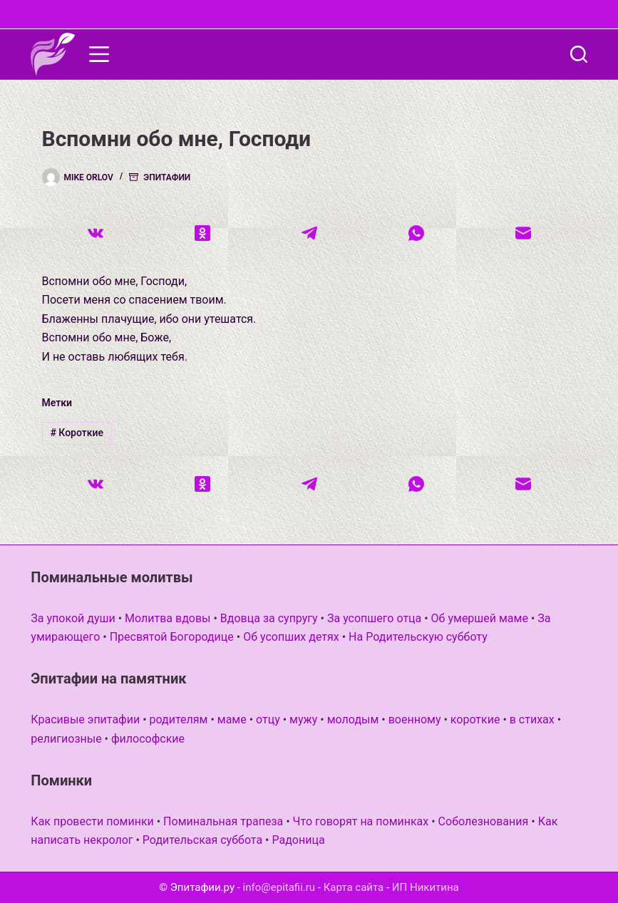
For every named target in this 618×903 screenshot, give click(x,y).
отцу (268, 719)
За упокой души (73, 618)
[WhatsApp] (416, 233)
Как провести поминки (92, 821)
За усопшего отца (374, 618)
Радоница (298, 840)
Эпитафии (166, 177)
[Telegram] (309, 233)
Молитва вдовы (167, 618)
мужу (303, 719)
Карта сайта (354, 887)
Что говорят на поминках (361, 821)
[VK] (95, 233)
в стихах (532, 719)
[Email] (523, 233)
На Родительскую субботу (418, 637)
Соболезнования (483, 821)
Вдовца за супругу (269, 618)
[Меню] (99, 54)
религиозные (66, 738)
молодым (353, 719)
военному (414, 719)
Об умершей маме (479, 618)
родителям (179, 719)
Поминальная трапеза (223, 821)
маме (232, 719)
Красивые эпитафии (85, 719)
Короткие (76, 432)
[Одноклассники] (202, 233)
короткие (475, 719)
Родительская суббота (202, 840)
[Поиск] (578, 54)
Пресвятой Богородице (172, 637)
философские (148, 738)
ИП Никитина (425, 887)
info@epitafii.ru (279, 887)
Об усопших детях (291, 637)
